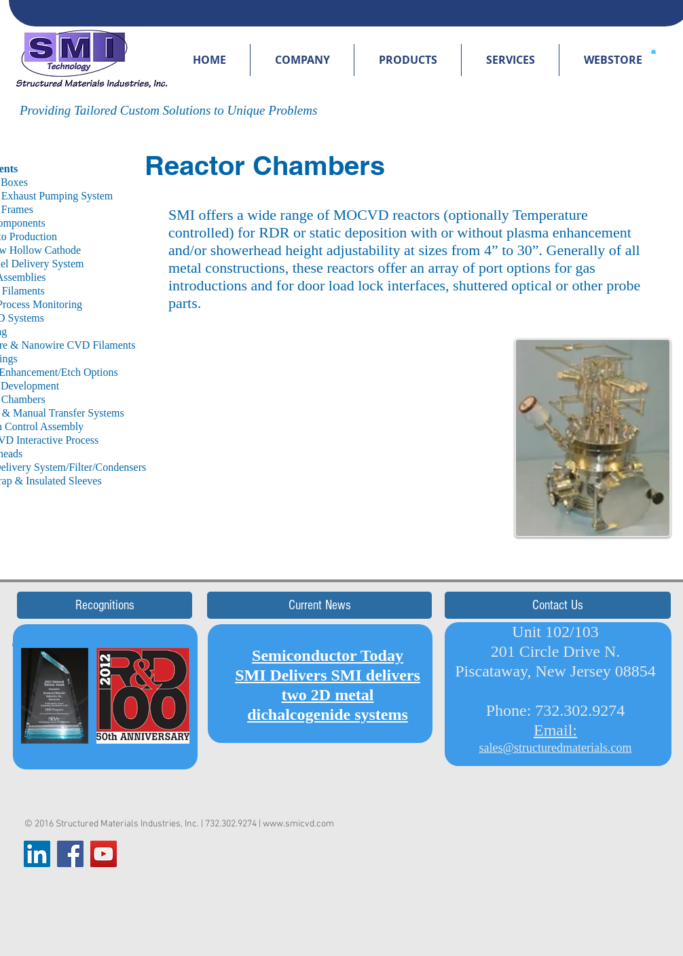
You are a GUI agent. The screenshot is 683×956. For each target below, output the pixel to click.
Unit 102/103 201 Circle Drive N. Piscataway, (537, 651)
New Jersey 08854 (596, 671)
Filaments (113, 345)
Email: (555, 730)
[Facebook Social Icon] (70, 854)
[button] (302, 60)
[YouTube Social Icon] (103, 854)
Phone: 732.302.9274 (555, 710)
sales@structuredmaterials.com (555, 747)
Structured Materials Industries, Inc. (127, 824)
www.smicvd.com (298, 824)
